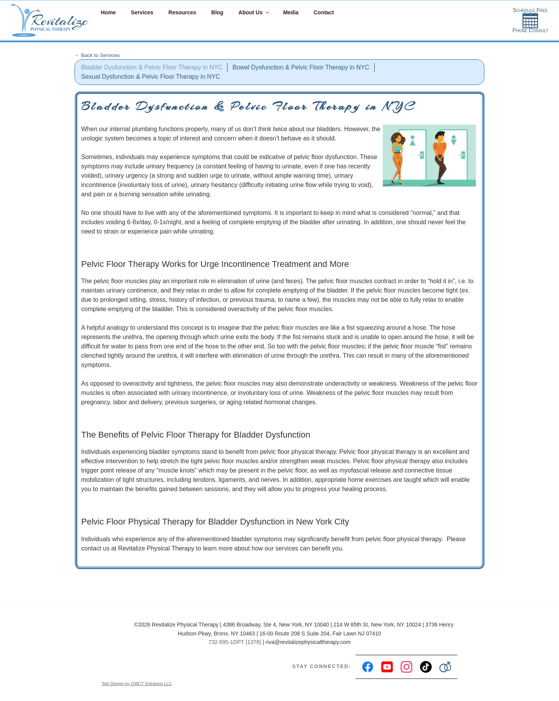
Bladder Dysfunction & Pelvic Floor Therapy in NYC (151, 67)
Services (142, 12)
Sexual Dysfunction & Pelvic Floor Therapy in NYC (150, 76)
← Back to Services (97, 55)
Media (291, 12)
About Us (254, 12)
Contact (324, 12)
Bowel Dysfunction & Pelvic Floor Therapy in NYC (301, 67)
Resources (182, 12)
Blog (217, 12)
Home (108, 12)
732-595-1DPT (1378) (234, 642)
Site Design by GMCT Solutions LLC (137, 683)
